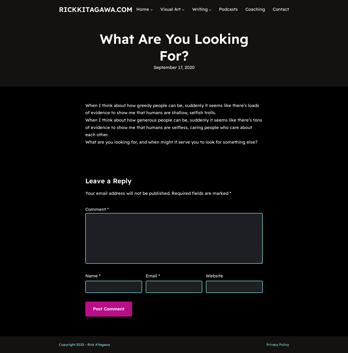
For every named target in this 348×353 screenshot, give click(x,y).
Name (93, 276)
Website (214, 276)
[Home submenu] (151, 9)
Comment (97, 209)
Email (153, 276)
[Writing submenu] (210, 9)
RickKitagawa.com (95, 9)
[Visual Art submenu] (183, 9)
